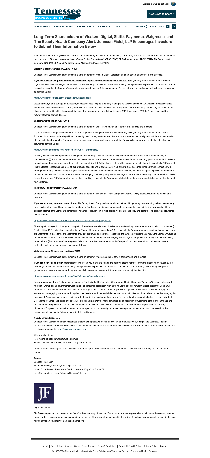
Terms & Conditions (107, 446)
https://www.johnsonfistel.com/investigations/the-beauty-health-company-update (72, 220)
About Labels (85, 26)
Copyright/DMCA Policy (130, 446)
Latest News (42, 26)
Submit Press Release (84, 446)
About (45, 446)
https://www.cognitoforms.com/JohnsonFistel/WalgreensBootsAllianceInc (69, 276)
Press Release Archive (61, 446)
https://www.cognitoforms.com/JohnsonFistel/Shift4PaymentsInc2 (66, 150)
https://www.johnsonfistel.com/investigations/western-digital (63, 98)
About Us (121, 26)
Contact (104, 26)
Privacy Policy (150, 446)
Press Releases (63, 26)
